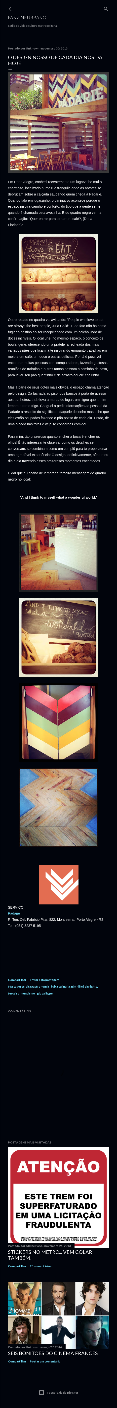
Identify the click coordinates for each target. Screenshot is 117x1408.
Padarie (14, 913)
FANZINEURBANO (27, 17)
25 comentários (40, 1266)
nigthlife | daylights (84, 986)
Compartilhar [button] (17, 980)
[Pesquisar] (106, 8)
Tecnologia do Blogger (58, 1393)
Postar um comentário (45, 1361)
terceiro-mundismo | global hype (30, 993)
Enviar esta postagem (44, 980)
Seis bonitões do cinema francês (53, 1353)
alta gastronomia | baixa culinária (48, 986)
